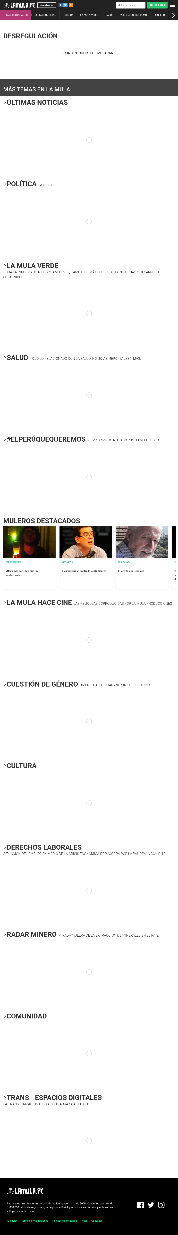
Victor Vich (68, 562)
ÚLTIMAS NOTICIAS (45, 15)
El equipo (12, 1220)
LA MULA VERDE (89, 15)
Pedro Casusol (13, 562)
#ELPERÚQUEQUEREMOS (134, 15)
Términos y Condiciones (35, 1220)
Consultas (96, 1220)
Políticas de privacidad (64, 1220)
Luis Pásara (124, 562)
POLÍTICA (68, 15)
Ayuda (84, 1220)
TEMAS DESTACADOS (15, 15)
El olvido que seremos (131, 571)
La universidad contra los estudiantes (84, 571)
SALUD (109, 15)
